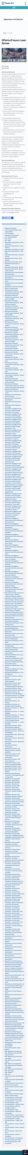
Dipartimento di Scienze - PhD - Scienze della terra (13, 760)
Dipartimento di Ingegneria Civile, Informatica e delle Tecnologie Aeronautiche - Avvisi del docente (13, 415)
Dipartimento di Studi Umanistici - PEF (14, 1023)
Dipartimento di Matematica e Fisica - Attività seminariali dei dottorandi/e (14, 613)
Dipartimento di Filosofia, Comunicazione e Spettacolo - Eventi (14, 349)
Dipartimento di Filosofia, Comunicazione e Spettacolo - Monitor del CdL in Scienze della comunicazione (14, 385)
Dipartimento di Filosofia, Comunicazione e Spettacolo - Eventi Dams (14, 359)
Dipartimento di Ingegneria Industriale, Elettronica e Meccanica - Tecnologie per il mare (14, 589)
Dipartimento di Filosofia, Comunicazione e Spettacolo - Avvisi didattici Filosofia (14, 318)
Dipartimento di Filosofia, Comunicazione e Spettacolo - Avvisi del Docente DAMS (14, 297)
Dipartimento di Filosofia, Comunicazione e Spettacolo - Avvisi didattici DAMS (14, 313)
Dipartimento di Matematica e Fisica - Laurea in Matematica (14, 655)
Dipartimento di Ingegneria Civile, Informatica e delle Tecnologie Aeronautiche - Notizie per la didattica (14, 465)
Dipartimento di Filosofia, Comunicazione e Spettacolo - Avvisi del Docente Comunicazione (14, 292)
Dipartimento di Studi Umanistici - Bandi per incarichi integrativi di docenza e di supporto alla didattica (14, 966)
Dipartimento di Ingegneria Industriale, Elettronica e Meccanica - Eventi (14, 552)
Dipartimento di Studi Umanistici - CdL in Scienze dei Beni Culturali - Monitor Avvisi (14, 980)
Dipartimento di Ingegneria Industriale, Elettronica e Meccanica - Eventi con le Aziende (14, 557)
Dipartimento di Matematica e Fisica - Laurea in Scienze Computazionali (14, 659)
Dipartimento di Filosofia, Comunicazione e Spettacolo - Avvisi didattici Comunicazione (14, 307)
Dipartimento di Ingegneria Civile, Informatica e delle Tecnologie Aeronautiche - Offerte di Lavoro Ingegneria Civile (13, 489)
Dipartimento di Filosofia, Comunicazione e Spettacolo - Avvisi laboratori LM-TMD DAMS (14, 334)
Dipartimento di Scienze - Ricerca (13, 768)
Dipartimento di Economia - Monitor (14, 267)
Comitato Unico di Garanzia (12, 235)
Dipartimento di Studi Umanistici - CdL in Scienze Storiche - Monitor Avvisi (14, 985)
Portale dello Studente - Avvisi (12, 1048)
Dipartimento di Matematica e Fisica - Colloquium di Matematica (14, 627)
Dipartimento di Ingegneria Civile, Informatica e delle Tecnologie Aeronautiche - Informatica (13, 442)
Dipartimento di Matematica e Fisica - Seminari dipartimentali (14, 670)
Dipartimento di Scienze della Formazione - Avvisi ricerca (12, 786)
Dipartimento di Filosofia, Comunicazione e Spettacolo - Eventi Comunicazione (14, 354)
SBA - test (7, 1074)
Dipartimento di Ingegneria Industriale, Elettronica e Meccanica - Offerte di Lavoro (14, 578)
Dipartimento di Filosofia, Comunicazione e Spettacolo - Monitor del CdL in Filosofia (14, 380)
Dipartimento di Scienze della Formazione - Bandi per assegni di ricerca (13, 791)
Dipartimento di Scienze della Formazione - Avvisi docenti (12, 783)
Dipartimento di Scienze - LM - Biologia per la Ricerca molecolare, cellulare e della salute (14, 697)
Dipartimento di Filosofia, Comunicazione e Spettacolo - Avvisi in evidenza (14, 323)
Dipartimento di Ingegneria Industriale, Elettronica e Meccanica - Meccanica (14, 568)
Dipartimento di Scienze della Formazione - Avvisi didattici (12, 779)
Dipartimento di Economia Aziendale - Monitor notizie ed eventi (14, 287)
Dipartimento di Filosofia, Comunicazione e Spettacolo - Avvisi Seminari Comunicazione (14, 345)
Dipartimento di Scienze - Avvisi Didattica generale (13, 680)
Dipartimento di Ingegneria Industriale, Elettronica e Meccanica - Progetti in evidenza (14, 584)
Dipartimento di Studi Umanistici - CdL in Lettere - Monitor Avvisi (14, 976)
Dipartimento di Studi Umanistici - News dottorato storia (13, 1006)
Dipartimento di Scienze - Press (13, 766)
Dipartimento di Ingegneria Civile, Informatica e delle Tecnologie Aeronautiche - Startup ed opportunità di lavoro (13, 514)
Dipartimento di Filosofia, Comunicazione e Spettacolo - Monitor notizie (14, 391)
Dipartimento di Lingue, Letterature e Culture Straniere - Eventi (14, 606)
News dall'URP (8, 1046)
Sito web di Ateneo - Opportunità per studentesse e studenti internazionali (14, 1116)
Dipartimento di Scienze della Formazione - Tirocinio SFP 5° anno (14, 921)
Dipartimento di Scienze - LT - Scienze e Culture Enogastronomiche (14, 719)
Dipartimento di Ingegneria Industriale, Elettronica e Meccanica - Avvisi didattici (14, 525)
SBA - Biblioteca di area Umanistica (14, 1069)
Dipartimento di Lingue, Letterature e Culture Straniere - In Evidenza (14, 609)
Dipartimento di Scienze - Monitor (13, 729)
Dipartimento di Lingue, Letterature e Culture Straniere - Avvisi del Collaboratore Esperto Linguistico (14, 594)
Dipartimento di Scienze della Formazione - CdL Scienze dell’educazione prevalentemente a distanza (14, 852)
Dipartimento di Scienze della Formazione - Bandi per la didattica (14, 795)
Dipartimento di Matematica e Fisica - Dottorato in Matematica (14, 638)
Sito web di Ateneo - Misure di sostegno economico (12, 1107)
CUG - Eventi (8, 239)
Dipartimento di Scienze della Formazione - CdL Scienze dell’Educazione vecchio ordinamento (14, 858)
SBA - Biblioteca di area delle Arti (13, 1051)
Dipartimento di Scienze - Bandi (13, 683)
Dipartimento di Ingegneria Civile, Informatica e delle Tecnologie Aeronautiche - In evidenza (13, 437)
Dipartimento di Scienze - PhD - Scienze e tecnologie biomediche (13, 763)
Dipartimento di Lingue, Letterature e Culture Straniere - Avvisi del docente (14, 599)
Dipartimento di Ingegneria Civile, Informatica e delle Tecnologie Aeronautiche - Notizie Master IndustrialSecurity (13, 459)
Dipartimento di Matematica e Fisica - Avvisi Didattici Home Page (14, 620)
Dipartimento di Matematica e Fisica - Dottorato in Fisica (14, 634)
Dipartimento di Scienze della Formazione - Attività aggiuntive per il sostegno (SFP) (14, 775)
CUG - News (8, 240)
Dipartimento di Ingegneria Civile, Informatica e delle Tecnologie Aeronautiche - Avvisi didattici (13, 421)
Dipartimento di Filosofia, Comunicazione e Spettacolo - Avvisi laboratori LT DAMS (14, 339)
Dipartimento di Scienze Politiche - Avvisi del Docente (13, 933)
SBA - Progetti (8, 1072)
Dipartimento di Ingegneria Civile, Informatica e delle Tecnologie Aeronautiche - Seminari (13, 507)
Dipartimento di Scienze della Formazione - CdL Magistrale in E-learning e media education (13, 830)
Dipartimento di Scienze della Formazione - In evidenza (12, 889)
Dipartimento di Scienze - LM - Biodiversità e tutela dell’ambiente (13, 693)
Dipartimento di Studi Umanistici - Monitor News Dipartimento (13, 999)
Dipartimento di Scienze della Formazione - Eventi (12, 885)
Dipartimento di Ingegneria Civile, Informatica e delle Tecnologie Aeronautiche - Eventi (13, 431)
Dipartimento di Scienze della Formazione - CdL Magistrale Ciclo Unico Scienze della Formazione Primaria (13, 816)
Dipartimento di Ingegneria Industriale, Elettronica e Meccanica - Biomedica (14, 536)
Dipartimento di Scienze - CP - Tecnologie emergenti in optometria (14, 685)
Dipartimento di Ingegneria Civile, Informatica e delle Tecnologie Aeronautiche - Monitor (13, 447)
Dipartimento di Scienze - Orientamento (11, 746)
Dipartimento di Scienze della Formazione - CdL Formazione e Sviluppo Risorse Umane (13, 810)
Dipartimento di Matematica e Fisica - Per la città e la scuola (14, 662)
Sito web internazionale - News (13, 1141)
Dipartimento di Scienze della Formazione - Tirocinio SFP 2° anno (14, 910)
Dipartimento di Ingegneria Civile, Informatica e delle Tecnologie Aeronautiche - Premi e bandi (13, 502)
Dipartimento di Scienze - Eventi (13, 688)
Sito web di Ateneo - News (11, 1110)
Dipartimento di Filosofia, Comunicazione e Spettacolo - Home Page (14, 369)
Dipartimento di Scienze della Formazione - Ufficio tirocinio (12, 930)
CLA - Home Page (9, 233)
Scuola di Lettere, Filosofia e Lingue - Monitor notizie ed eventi (14, 1094)
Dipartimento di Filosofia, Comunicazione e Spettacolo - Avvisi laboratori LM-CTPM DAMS (14, 329)
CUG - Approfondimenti (11, 237)
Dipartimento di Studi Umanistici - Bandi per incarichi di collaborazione (14, 962)
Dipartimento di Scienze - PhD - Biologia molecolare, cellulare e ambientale (13, 750)
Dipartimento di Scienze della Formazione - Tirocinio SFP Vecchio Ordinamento (14, 925)
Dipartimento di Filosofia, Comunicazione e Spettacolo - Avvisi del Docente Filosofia (14, 302)
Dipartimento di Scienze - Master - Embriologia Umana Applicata (13, 726)
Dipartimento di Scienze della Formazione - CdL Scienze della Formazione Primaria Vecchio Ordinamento (12, 864)
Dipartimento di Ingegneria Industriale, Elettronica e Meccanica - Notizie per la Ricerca (14, 573)
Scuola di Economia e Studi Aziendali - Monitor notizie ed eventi (14, 1084)
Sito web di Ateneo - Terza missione (14, 1138)
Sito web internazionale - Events (13, 1140)
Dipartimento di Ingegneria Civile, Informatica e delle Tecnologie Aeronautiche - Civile (13, 426)
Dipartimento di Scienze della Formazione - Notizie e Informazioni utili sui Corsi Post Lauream (14, 902)
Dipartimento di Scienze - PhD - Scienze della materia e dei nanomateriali (13, 755)
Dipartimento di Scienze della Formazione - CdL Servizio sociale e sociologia (13, 870)
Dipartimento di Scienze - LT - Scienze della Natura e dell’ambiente (14, 716)
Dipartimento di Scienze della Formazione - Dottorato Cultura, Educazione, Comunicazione (13, 876)
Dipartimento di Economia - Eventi (13, 262)
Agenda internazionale (10, 228)
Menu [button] (25, 1153)
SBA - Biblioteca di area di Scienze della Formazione (13, 1054)
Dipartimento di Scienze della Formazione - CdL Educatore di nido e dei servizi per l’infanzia (14, 805)
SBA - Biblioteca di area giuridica (13, 1064)
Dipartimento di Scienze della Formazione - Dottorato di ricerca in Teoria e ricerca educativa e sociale (14, 881)
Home (4, 33)
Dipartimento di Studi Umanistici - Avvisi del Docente (13, 955)
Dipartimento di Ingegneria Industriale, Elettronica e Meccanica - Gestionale (14, 562)
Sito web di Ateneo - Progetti (12, 1118)
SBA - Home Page (9, 1071)
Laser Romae (5, 68)
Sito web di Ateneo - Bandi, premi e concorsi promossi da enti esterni (13, 1098)
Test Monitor (8, 1143)
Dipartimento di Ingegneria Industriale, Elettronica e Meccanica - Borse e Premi (14, 541)
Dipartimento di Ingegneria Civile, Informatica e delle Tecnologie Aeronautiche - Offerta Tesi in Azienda (14, 476)
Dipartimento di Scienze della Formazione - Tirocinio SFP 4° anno (14, 917)
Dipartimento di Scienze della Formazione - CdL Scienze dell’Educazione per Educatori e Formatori (13, 845)
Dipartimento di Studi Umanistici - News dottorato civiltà (13, 1002)
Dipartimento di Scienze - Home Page (14, 690)
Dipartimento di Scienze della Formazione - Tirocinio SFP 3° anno (14, 914)
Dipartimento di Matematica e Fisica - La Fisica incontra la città (14, 648)
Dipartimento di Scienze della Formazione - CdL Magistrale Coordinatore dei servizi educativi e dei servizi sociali (14, 823)
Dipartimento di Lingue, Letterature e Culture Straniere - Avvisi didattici (14, 602)
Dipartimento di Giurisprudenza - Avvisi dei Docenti (13, 395)
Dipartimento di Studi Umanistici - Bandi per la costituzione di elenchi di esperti (14, 971)
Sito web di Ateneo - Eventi (12, 1102)
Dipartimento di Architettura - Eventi (14, 249)
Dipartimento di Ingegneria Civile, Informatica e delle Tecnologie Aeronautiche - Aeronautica (13, 410)
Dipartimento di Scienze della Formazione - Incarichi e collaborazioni (14, 893)
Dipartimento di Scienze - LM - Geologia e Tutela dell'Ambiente (13, 705)
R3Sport (7, 1049)
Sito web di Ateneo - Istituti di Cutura (14, 1104)
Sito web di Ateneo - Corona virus (13, 1101)
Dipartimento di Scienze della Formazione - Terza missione (12, 907)
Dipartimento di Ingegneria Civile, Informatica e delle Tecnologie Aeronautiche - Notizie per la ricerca (14, 470)
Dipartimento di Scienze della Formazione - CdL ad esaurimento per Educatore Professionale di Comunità (14, 800)
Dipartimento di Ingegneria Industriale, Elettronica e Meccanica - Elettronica (14, 546)
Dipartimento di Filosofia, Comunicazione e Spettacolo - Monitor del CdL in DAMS (14, 375)
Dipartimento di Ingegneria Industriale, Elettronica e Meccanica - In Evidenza (14, 531)
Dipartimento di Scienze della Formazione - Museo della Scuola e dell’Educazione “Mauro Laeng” (13, 897)
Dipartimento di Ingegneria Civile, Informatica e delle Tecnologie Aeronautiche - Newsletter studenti (14, 453)
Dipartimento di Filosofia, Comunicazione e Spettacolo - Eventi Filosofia (14, 364)
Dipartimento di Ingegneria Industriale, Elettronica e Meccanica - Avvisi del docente (14, 520)
